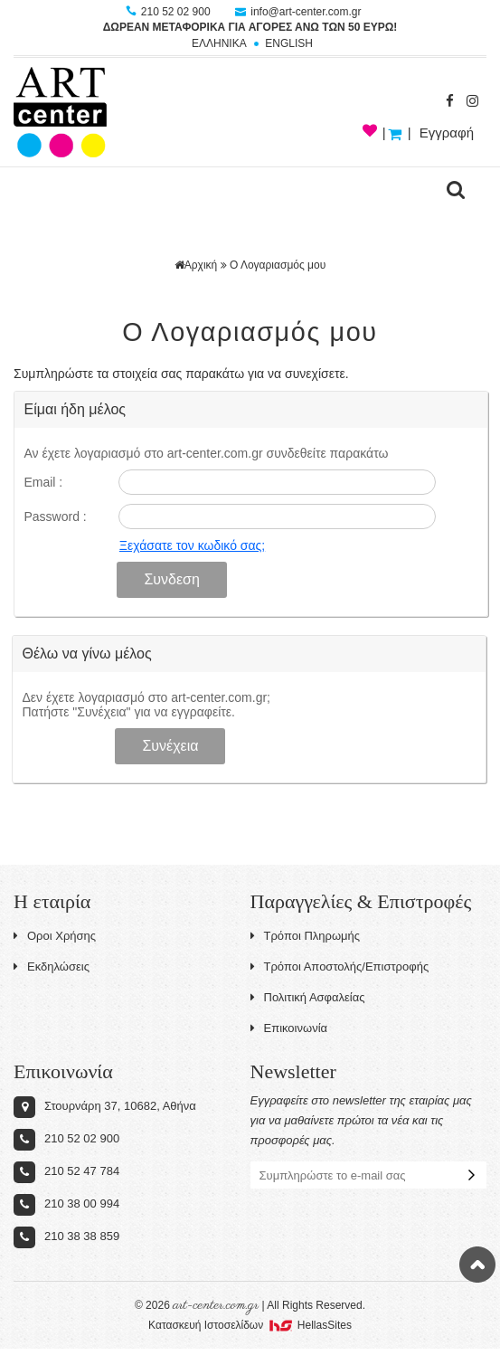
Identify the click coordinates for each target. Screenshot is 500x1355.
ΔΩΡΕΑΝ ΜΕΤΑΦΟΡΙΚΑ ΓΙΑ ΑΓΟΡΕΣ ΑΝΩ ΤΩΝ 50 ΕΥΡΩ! (250, 27)
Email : (43, 482)
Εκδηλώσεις (52, 966)
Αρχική (196, 265)
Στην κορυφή (477, 1264)
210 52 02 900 (169, 11)
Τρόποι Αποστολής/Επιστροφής (339, 966)
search (455, 190)
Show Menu (36, 190)
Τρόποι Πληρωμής (305, 936)
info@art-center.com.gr (298, 11)
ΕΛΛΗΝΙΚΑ (219, 43)
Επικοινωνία (289, 1028)
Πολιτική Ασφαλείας (307, 997)
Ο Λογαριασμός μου (277, 265)
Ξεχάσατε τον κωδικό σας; (192, 545)
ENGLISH (289, 43)
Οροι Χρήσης (55, 936)
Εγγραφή (447, 132)
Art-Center (60, 112)
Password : (55, 516)
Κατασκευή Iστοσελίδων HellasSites (250, 1325)
